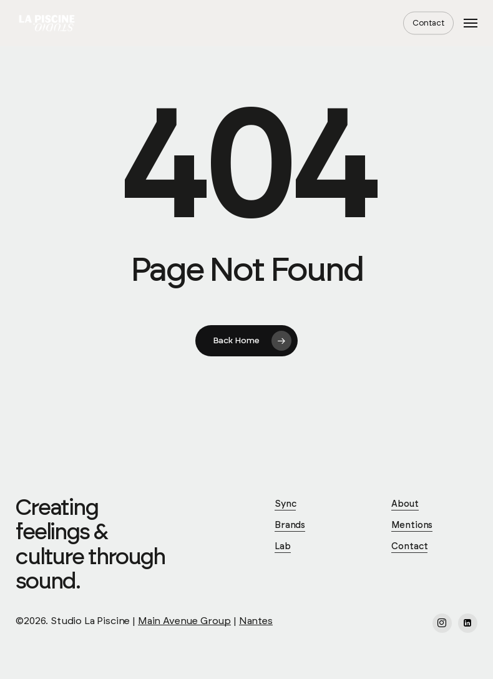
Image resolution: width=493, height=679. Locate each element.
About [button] (404, 504)
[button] (470, 23)
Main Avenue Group (184, 621)
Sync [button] (285, 504)
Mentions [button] (411, 525)
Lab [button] (283, 546)
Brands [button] (290, 525)
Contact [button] (409, 546)
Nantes (256, 621)
